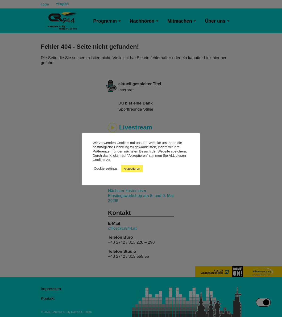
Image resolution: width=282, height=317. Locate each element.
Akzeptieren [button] (132, 168)
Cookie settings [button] (105, 168)
